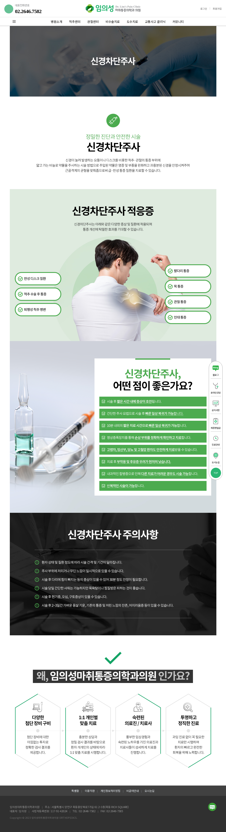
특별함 (75, 791)
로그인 (203, 8)
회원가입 (217, 8)
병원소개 (56, 21)
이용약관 (90, 791)
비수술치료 (113, 21)
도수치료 (132, 21)
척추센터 (74, 21)
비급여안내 (132, 791)
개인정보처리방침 (110, 791)
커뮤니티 (178, 21)
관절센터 (93, 21)
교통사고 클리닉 (155, 21)
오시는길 (150, 791)
